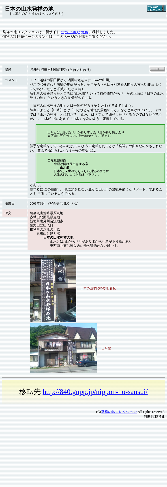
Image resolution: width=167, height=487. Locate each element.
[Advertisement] (79, 454)
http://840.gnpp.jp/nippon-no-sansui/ (95, 391)
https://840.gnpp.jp (74, 32)
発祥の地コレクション (119, 412)
